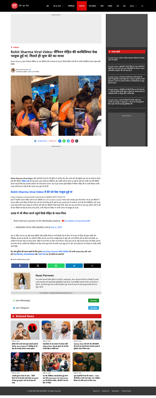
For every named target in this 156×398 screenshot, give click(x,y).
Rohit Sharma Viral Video (21, 259)
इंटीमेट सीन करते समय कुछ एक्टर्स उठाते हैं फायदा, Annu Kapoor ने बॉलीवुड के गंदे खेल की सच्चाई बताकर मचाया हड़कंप (25, 346)
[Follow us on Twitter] (76, 141)
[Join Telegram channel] (68, 141)
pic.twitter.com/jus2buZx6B (77, 220)
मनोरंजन (82, 6)
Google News (42, 141)
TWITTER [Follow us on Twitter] (42, 254)
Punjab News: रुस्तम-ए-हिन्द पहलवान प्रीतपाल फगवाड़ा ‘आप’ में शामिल (126, 59)
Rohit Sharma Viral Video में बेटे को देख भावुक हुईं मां (41, 192)
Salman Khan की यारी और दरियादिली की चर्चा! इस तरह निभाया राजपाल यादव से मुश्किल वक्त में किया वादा (87, 346)
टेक (124, 6)
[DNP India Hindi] (20, 6)
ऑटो (102, 6)
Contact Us (106, 391)
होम (47, 6)
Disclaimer (115, 391)
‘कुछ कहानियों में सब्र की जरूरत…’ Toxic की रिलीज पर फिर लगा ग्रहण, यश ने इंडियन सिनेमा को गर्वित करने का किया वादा (87, 378)
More (134, 6)
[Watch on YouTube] (72, 141)
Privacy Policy (126, 391)
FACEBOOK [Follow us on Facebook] (18, 254)
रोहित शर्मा (25, 181)
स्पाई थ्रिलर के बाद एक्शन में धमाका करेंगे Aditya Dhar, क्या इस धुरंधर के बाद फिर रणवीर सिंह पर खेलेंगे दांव (55, 346)
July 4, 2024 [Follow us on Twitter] (56, 227)
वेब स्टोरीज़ (92, 6)
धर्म (118, 6)
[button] (142, 6)
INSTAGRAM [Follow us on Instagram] (29, 254)
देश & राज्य (59, 6)
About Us (96, 391)
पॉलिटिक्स (71, 6)
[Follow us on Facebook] (59, 141)
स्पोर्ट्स (110, 6)
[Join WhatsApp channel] (64, 141)
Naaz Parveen (23, 69)
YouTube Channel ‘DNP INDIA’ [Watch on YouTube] (56, 251)
